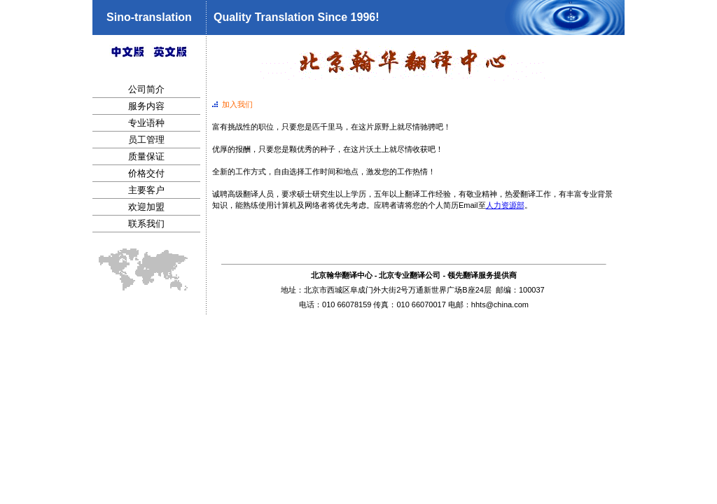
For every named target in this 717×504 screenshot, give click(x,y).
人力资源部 (505, 205)
